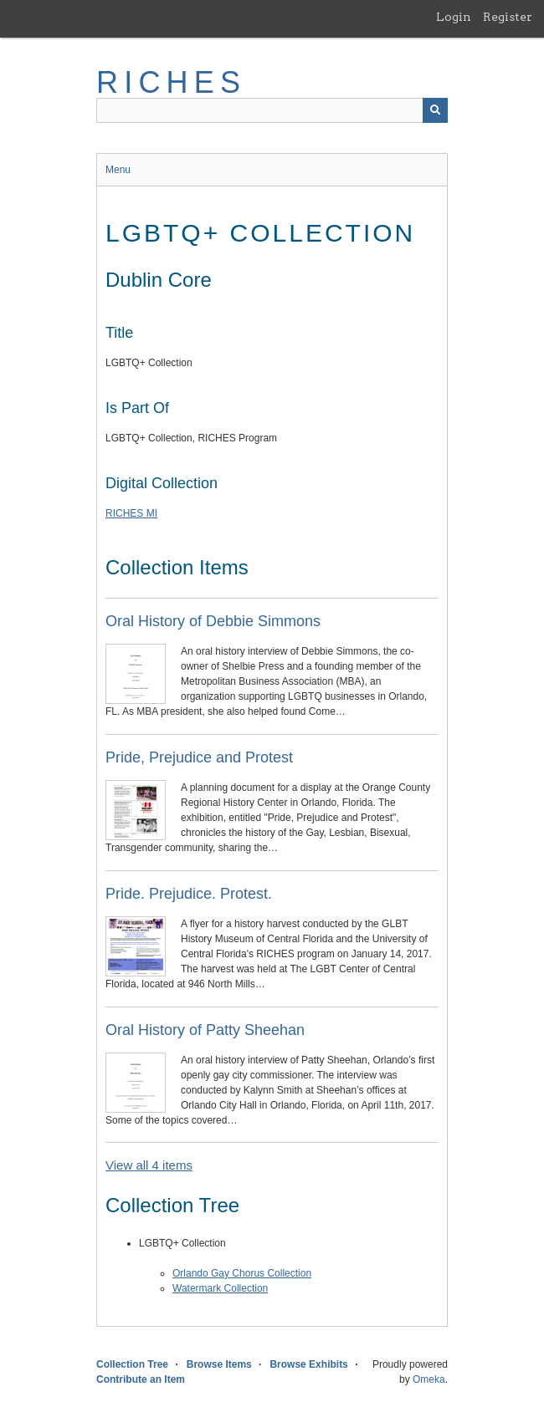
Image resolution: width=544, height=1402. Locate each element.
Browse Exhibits (308, 1364)
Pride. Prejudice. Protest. (188, 893)
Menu (118, 170)
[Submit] (435, 110)
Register (507, 16)
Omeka (429, 1379)
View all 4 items (148, 1165)
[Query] (272, 110)
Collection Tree (132, 1364)
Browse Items (219, 1364)
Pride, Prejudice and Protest (199, 757)
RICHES (171, 82)
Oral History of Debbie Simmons (213, 621)
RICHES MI (131, 513)
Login (453, 16)
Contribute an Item (140, 1379)
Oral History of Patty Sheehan (205, 1030)
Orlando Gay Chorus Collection (241, 1273)
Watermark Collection (220, 1288)
